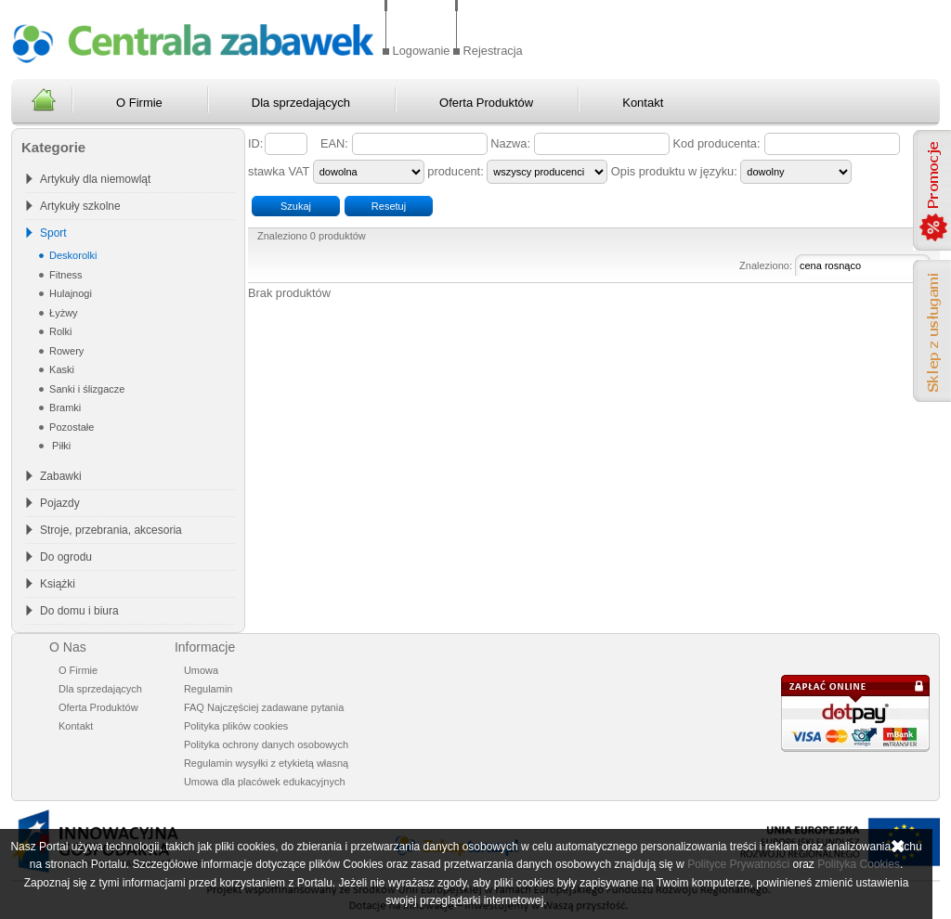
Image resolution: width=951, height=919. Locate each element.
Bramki (63, 407)
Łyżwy (62, 312)
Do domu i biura (79, 610)
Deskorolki (71, 255)
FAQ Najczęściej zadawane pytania (264, 707)
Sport (53, 233)
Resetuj (388, 206)
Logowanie (421, 51)
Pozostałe (70, 427)
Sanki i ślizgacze (85, 389)
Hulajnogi (69, 293)
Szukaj (295, 206)
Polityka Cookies (858, 864)
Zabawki (61, 476)
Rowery (65, 350)
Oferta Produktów (486, 103)
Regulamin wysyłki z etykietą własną (266, 763)
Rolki (59, 331)
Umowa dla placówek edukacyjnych (264, 781)
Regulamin (208, 688)
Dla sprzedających (301, 103)
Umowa (201, 670)
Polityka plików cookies (236, 725)
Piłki (58, 445)
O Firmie (139, 103)
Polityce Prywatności (738, 864)
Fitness (64, 274)
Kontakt (642, 103)
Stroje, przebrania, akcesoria (111, 530)
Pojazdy (60, 503)
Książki (57, 583)
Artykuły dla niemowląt (95, 179)
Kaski (60, 369)
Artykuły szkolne (80, 206)
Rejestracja (493, 51)
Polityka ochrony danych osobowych (266, 744)
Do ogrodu (66, 556)
